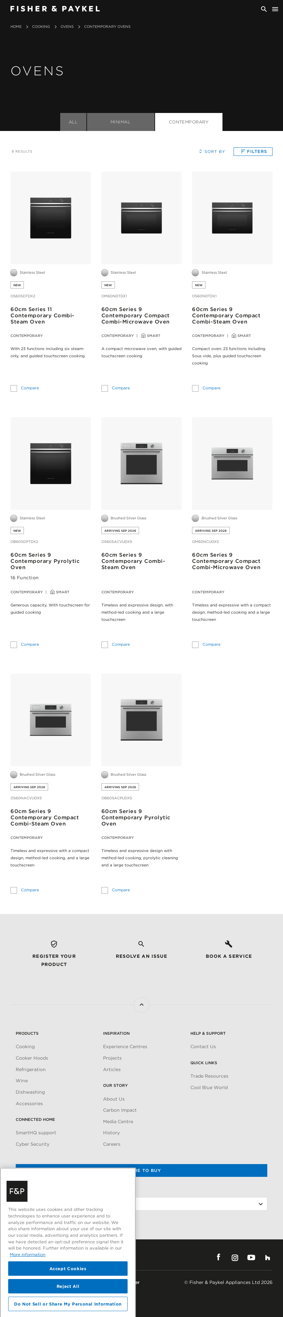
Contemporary (189, 122)
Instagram (235, 1257)
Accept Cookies (68, 1301)
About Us (114, 1099)
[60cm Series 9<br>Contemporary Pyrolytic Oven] (50, 463)
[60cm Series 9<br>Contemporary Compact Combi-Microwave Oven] (141, 217)
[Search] (264, 9)
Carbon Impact (120, 1110)
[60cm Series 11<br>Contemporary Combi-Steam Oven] (50, 217)
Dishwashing (30, 1092)
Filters (253, 151)
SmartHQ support (36, 1132)
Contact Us (203, 1046)
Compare (30, 386)
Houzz (268, 1257)
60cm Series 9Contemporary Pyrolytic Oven (45, 561)
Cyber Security (32, 1144)
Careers (111, 1144)
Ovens (67, 26)
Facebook (218, 1257)
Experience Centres (125, 1046)
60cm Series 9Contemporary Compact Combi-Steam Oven (226, 315)
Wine (22, 1080)
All (73, 122)
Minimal (121, 122)
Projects (112, 1058)
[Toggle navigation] (275, 9)
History (111, 1132)
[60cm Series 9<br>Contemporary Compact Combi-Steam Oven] (232, 217)
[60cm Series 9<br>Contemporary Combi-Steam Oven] (141, 463)
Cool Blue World (209, 1087)
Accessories (29, 1103)
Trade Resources (209, 1076)
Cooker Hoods (32, 1058)
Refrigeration (31, 1069)
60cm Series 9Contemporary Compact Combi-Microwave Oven (135, 315)
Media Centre (118, 1121)
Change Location (35, 1190)
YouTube (251, 1257)
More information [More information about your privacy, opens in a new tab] (27, 1287)
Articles (112, 1069)
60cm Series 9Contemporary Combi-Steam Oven (133, 561)
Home (16, 26)
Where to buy (141, 1170)
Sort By (211, 151)
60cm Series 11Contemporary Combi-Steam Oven (42, 315)
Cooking (41, 26)
